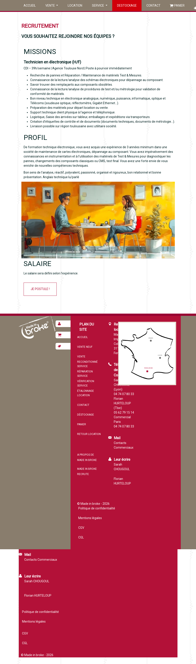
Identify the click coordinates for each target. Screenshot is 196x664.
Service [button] (98, 5)
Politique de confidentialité (96, 508)
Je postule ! (40, 289)
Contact (153, 5)
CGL (81, 537)
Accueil (30, 5)
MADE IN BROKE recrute (87, 471)
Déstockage (85, 414)
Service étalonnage (85, 388)
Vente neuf (84, 346)
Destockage (127, 5)
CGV (81, 527)
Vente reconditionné (87, 359)
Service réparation (85, 369)
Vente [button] (50, 5)
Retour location (89, 434)
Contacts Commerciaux (123, 445)
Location (75, 5)
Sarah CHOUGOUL (122, 467)
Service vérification (85, 378)
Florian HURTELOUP (122, 481)
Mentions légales (90, 518)
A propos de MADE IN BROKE (87, 457)
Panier (179, 5)
